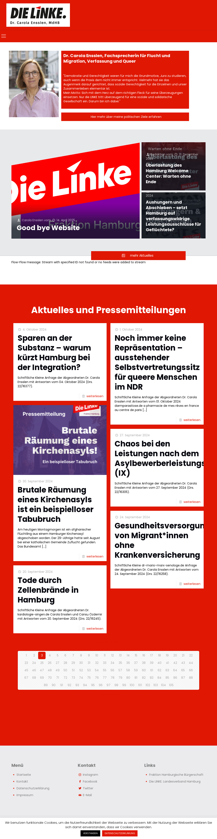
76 (97, 678)
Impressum (25, 795)
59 (136, 670)
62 (159, 670)
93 (77, 685)
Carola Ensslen (32, 220)
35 (120, 663)
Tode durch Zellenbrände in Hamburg (48, 590)
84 (159, 678)
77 (105, 678)
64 (175, 670)
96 (101, 685)
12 (112, 655)
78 (112, 678)
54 (97, 670)
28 (65, 663)
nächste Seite (108, 694)
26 (49, 663)
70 (50, 678)
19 (167, 655)
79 (120, 678)
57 (120, 670)
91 (61, 685)
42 (175, 663)
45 (26, 670)
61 (151, 670)
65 (183, 670)
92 (69, 685)
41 (167, 663)
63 (167, 670)
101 (140, 685)
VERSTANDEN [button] (90, 833)
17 (151, 655)
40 (159, 663)
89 (46, 685)
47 (42, 670)
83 (151, 678)
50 (65, 670)
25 (42, 663)
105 (171, 685)
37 (136, 663)
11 (105, 655)
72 (65, 678)
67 (26, 678)
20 (175, 655)
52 (81, 670)
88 (191, 678)
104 (163, 685)
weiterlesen (94, 396)
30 (81, 663)
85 (167, 678)
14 (128, 655)
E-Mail (87, 795)
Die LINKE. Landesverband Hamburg (174, 781)
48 (50, 670)
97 (108, 685)
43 (183, 663)
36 (128, 663)
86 (175, 678)
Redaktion (158, 154)
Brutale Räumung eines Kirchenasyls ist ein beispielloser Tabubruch (55, 504)
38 (144, 663)
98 (116, 685)
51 (73, 670)
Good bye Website (48, 227)
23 (26, 663)
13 (120, 655)
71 (57, 678)
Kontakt (22, 781)
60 (144, 670)
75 (89, 678)
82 (144, 678)
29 (73, 663)
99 (124, 685)
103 (155, 685)
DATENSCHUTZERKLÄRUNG (120, 833)
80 (128, 678)
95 (93, 685)
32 (97, 663)
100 (132, 685)
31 (89, 663)
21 (183, 655)
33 (104, 663)
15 (136, 655)
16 (143, 655)
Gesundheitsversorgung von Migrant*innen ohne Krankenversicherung (162, 540)
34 (112, 663)
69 (42, 678)
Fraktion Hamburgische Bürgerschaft (176, 775)
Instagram (90, 775)
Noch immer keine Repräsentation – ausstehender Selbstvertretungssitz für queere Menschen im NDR (157, 362)
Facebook (90, 781)
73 (73, 678)
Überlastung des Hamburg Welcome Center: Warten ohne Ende (168, 173)
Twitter (88, 788)
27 (57, 663)
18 (159, 655)
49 (58, 670)
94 (85, 685)
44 (191, 663)
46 (34, 670)
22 (191, 655)
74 (81, 678)
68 (34, 678)
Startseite (24, 775)
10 (96, 655)
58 (128, 670)
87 (183, 678)
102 (148, 685)
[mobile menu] (3, 36)
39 (151, 663)
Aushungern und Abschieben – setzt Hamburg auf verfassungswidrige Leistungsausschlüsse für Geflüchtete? (173, 216)
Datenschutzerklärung (33, 788)
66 (191, 670)
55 (104, 670)
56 (112, 670)
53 (89, 670)
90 (54, 685)
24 (34, 663)
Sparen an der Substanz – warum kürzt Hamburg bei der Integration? (54, 353)
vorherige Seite (108, 642)
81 (136, 678)
